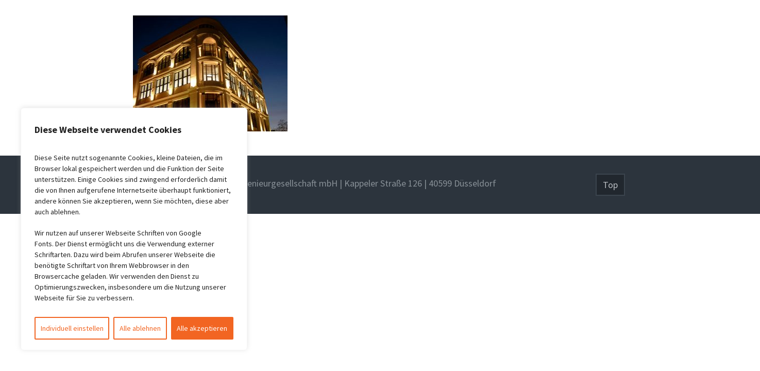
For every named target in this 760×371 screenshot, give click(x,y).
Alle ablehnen (140, 328)
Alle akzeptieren (202, 328)
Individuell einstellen (72, 328)
